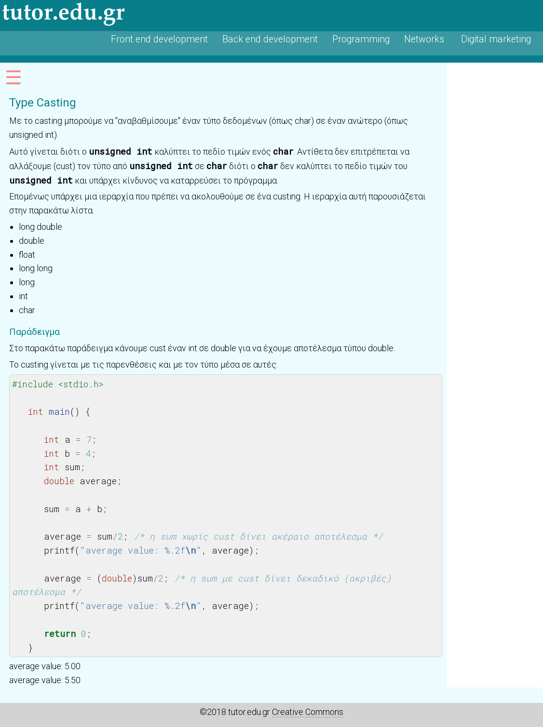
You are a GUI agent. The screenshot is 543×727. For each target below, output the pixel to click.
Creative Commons (307, 712)
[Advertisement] (495, 207)
